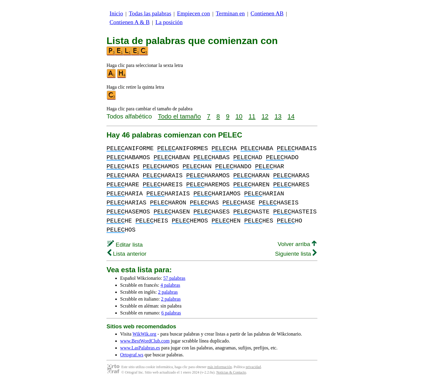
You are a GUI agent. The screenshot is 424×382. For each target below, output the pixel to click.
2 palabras (168, 292)
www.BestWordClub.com (145, 340)
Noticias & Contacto (231, 372)
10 (238, 116)
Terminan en (230, 13)
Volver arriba (297, 244)
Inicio (116, 13)
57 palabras (174, 278)
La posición (169, 22)
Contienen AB (266, 13)
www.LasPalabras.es (140, 347)
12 (265, 116)
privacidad (253, 367)
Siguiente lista (296, 254)
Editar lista (125, 245)
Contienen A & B (130, 22)
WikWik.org (144, 333)
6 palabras (171, 312)
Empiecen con (193, 13)
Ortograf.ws (131, 354)
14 (291, 116)
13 (278, 116)
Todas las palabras (150, 13)
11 (251, 116)
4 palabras (170, 285)
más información (219, 367)
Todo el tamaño (179, 116)
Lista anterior (126, 254)
